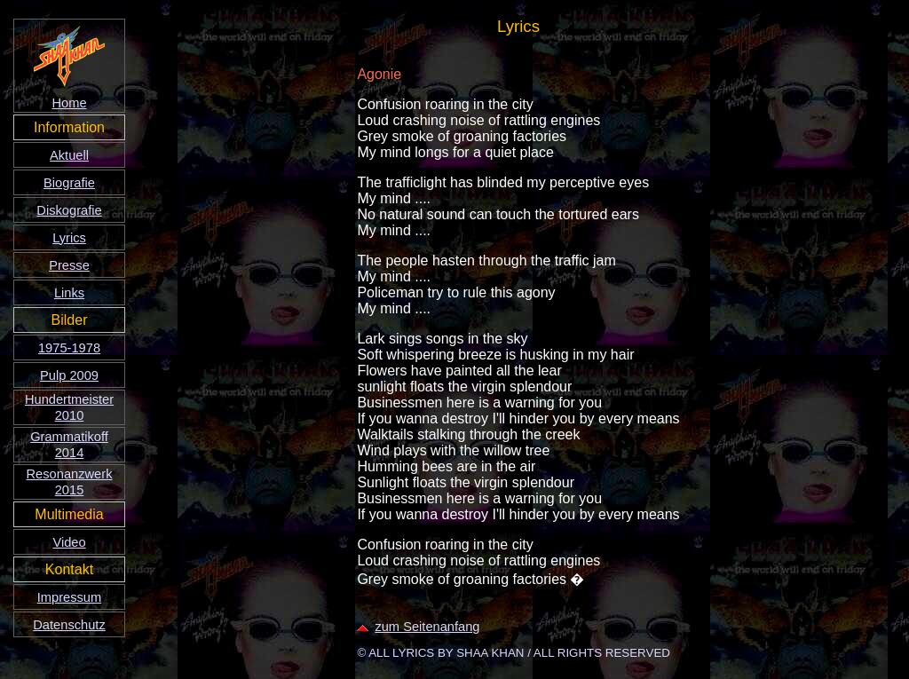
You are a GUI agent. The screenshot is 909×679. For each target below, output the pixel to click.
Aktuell (69, 155)
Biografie (69, 183)
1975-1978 (69, 348)
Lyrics (69, 238)
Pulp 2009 (69, 375)
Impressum (69, 597)
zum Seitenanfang (418, 627)
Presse (69, 265)
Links (69, 293)
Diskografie (68, 210)
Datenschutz (69, 625)
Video (68, 542)
